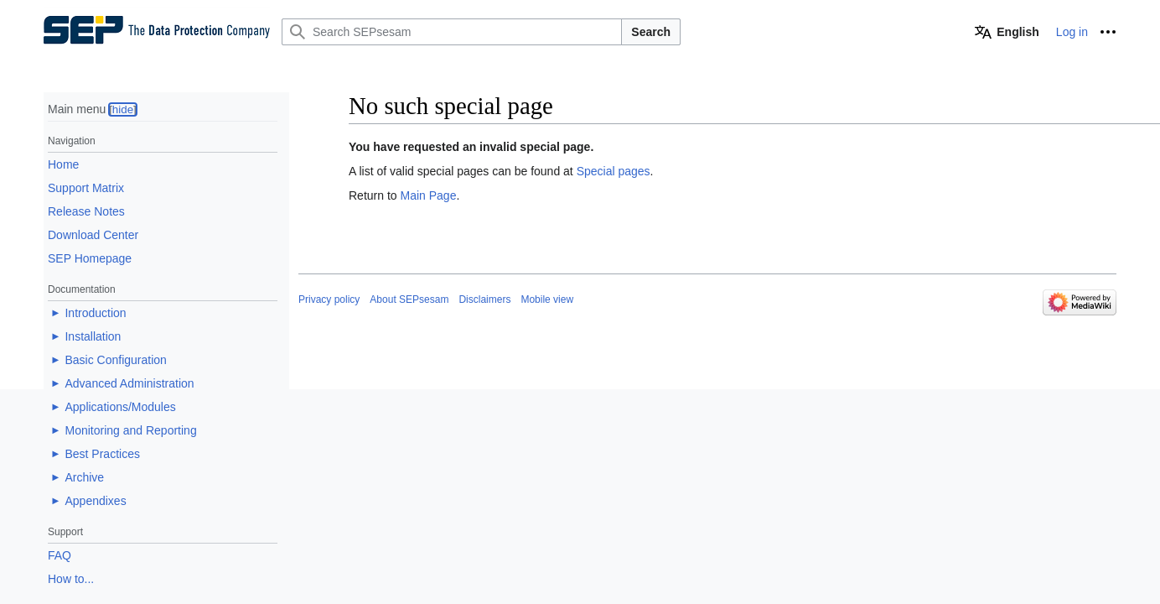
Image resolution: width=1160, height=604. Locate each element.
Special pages (613, 171)
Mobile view (546, 299)
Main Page (428, 195)
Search (651, 32)
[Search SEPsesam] (452, 31)
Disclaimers (484, 299)
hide (122, 109)
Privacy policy (329, 299)
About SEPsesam (409, 299)
